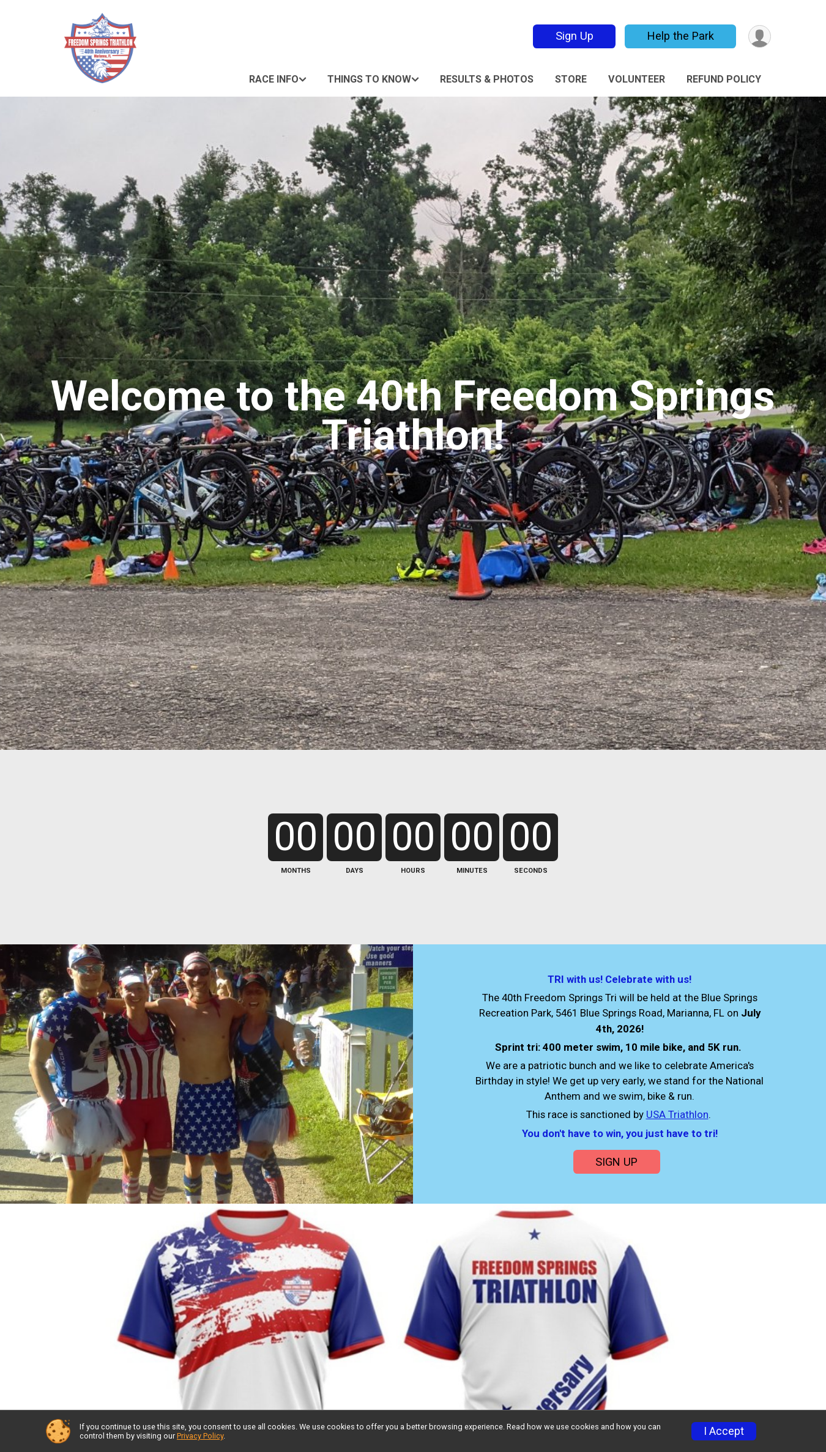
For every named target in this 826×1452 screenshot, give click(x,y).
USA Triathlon (677, 1114)
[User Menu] (759, 36)
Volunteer (636, 79)
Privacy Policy (200, 1435)
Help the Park (680, 35)
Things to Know (369, 79)
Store (571, 79)
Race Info (274, 79)
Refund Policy (723, 79)
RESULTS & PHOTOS (487, 79)
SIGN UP (616, 1161)
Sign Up (574, 35)
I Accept (724, 1431)
